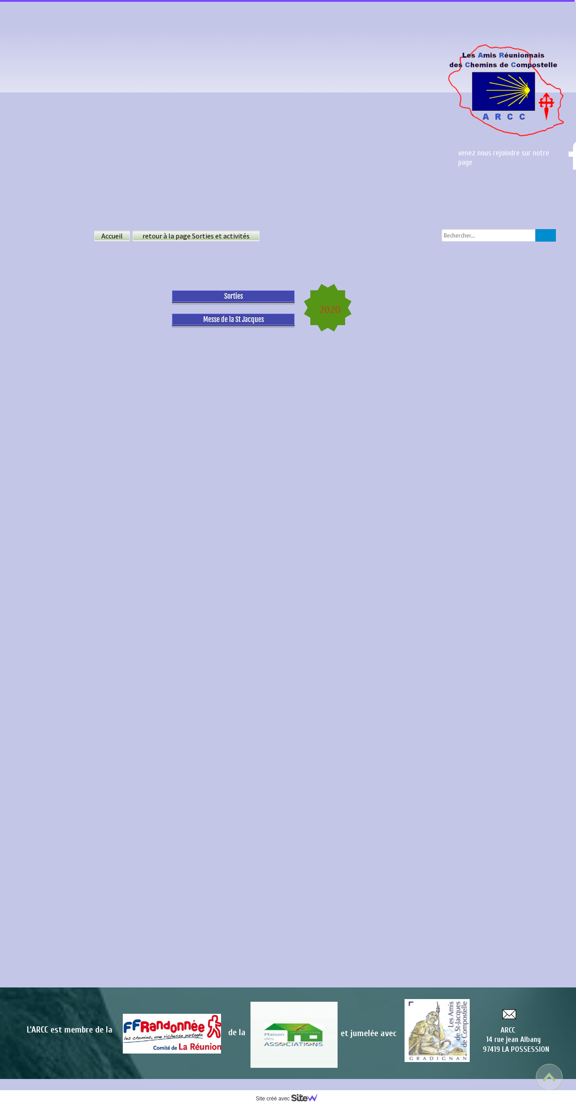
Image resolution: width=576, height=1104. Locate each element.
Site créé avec (290, 1099)
